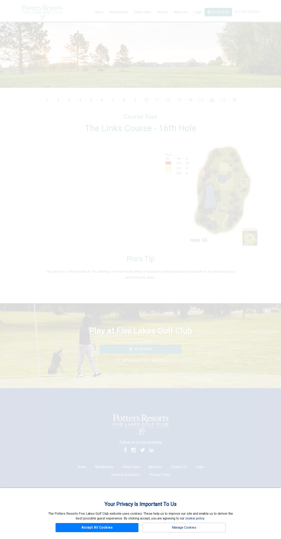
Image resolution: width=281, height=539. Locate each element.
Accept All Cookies (97, 527)
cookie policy (195, 518)
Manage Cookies (184, 527)
